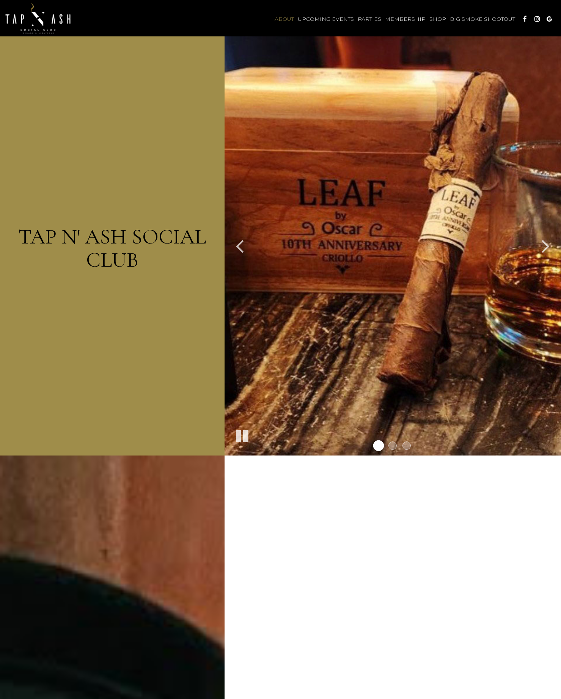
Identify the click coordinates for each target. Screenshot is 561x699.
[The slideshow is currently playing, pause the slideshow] (241, 434)
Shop (437, 19)
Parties (369, 19)
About (284, 19)
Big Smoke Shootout (482, 19)
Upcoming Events (326, 19)
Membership (405, 19)
